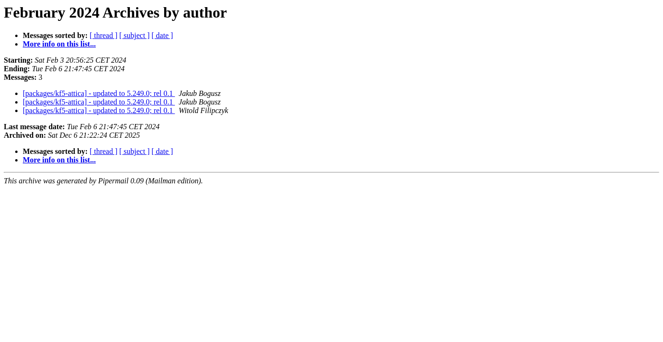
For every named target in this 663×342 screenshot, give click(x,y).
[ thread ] (104, 35)
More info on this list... (59, 44)
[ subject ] (135, 35)
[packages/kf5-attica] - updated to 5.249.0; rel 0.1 (99, 93)
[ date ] (162, 35)
